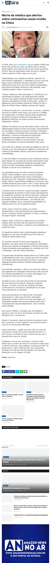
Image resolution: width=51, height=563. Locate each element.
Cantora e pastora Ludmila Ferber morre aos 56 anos (12, 419)
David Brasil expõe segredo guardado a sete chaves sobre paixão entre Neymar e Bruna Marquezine (35, 397)
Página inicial (6, 11)
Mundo (13, 11)
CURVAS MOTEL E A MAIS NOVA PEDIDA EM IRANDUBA (31, 515)
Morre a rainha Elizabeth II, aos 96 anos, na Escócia (12, 395)
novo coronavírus (20, 64)
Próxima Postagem (42, 445)
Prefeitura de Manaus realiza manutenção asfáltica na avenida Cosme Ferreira (30, 497)
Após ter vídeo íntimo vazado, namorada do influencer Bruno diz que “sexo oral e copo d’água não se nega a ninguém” (31, 507)
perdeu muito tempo (23, 186)
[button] (2, 2)
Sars (26, 274)
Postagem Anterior (8, 445)
